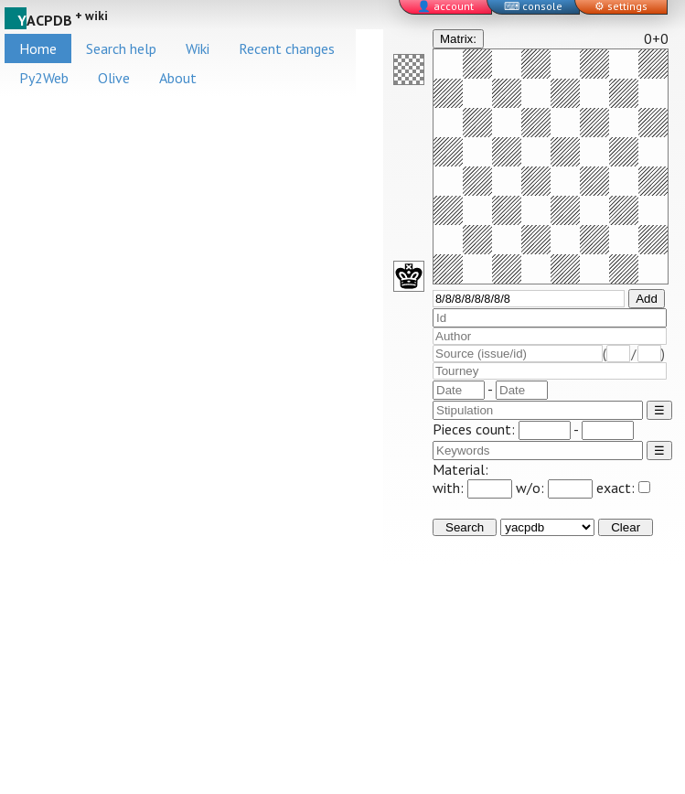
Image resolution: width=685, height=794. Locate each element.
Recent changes (287, 48)
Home (38, 48)
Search (464, 527)
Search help (121, 48)
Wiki (197, 48)
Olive (114, 78)
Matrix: (458, 39)
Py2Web (44, 78)
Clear (625, 527)
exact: (623, 487)
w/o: (554, 487)
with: (472, 487)
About (178, 78)
